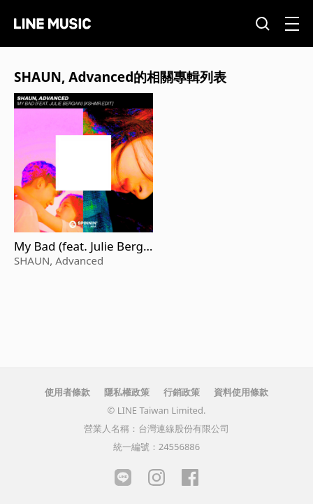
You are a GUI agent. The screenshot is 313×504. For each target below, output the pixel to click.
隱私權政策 (127, 392)
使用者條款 (67, 392)
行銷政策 (181, 392)
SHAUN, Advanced (58, 260)
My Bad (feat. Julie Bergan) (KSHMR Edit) (82, 246)
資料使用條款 (241, 392)
